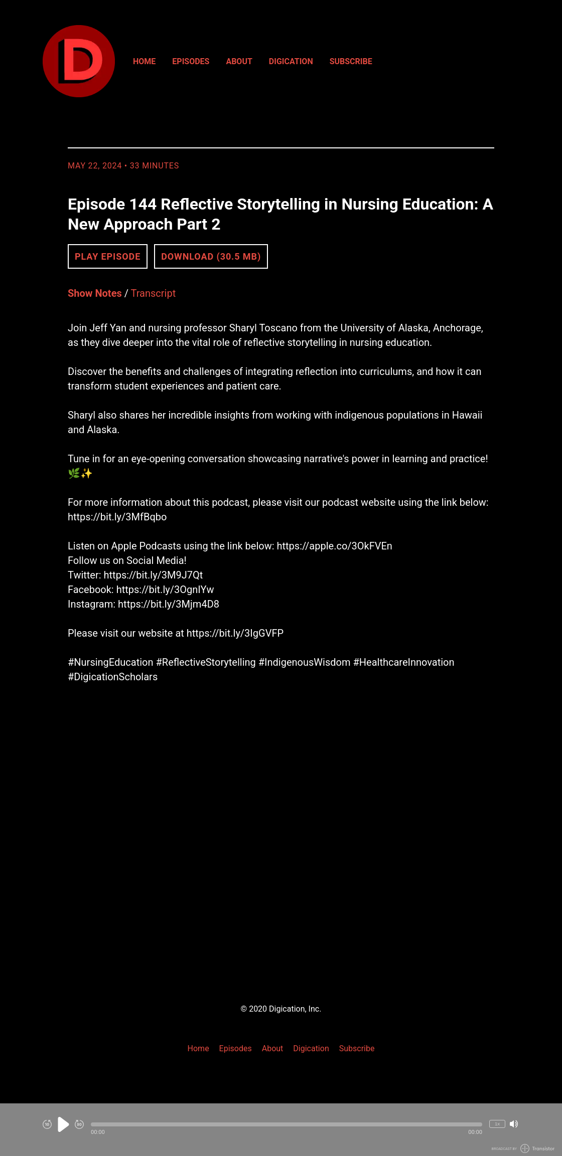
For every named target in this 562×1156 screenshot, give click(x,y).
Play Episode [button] (107, 256)
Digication (291, 61)
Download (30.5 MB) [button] (211, 256)
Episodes (190, 61)
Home (144, 61)
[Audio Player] (281, 1129)
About (239, 61)
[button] (286, 1124)
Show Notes (95, 293)
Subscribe (351, 61)
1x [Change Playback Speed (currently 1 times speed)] (497, 1123)
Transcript (153, 293)
